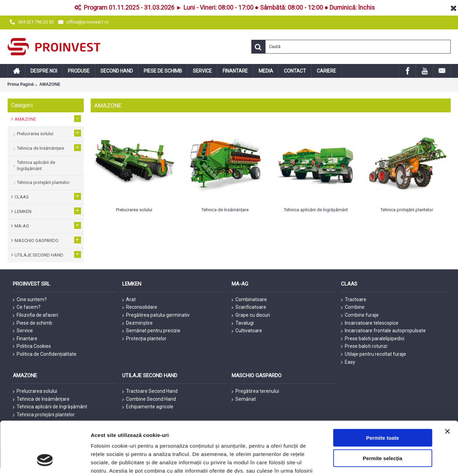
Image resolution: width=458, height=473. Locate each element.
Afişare (346, 459)
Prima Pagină (21, 84)
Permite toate (382, 390)
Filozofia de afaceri (35, 315)
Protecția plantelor (144, 339)
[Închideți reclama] (447, 383)
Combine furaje (360, 315)
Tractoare (353, 300)
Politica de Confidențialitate (45, 354)
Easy (348, 362)
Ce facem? (27, 307)
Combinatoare (249, 300)
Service (23, 331)
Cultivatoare (247, 331)
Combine (353, 307)
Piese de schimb (32, 323)
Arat (129, 300)
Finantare (25, 339)
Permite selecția (382, 411)
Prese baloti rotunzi (364, 346)
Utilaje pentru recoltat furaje (373, 354)
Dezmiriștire (137, 323)
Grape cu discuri (251, 315)
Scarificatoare (249, 307)
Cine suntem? (30, 300)
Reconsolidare (139, 307)
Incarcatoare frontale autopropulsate (383, 331)
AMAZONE (50, 84)
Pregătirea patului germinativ (156, 315)
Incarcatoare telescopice (369, 323)
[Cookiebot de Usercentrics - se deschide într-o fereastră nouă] (45, 459)
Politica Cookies (32, 346)
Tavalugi (243, 323)
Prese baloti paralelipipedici (372, 339)
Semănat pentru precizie (151, 331)
